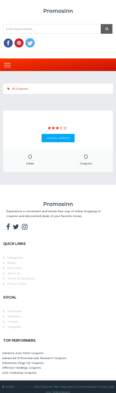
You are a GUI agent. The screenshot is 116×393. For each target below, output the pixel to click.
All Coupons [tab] (17, 88)
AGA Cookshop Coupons (19, 372)
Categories (15, 257)
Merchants (14, 268)
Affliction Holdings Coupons (21, 367)
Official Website (58, 138)
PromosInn (24, 387)
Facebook (14, 311)
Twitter (12, 321)
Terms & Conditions (21, 278)
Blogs (11, 262)
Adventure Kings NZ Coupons (23, 363)
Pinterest (13, 316)
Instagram (14, 326)
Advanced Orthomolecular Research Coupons (34, 358)
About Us (13, 273)
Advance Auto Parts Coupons (23, 353)
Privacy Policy (17, 283)
